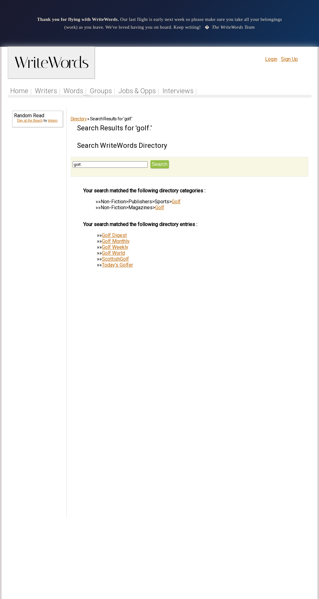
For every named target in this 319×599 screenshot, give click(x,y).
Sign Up (289, 59)
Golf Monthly (116, 241)
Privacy (260, 560)
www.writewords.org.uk (213, 572)
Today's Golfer (117, 265)
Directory (79, 118)
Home (19, 91)
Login (271, 59)
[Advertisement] (37, 227)
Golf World (113, 253)
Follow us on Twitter (143, 560)
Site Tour (202, 560)
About (280, 560)
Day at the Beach (30, 120)
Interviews (177, 91)
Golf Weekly (115, 247)
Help (222, 560)
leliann (53, 120)
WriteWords (51, 62)
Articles (179, 560)
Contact (298, 560)
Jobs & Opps (137, 91)
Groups (101, 91)
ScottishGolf (115, 259)
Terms (240, 560)
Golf (176, 202)
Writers (46, 91)
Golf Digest (114, 235)
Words (73, 91)
